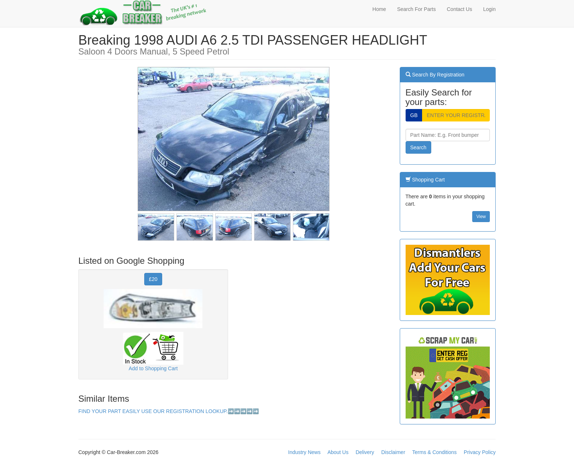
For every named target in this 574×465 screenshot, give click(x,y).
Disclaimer (393, 452)
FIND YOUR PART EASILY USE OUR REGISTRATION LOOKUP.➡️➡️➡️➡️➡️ (168, 411)
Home (379, 9)
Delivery (364, 452)
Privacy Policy (480, 452)
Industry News (304, 452)
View (481, 216)
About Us (337, 452)
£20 (153, 279)
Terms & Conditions (434, 452)
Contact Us (459, 9)
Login (489, 9)
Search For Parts (416, 9)
